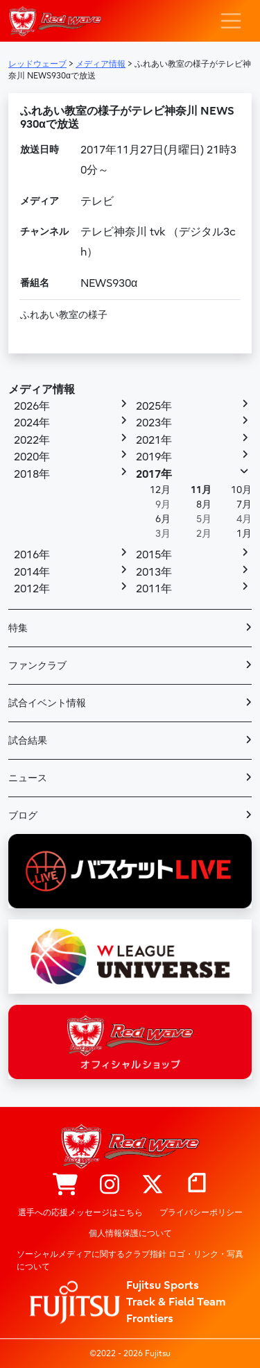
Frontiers (149, 1318)
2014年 (32, 572)
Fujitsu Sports (162, 1285)
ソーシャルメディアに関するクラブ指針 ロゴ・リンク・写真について (130, 1260)
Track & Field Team (176, 1302)
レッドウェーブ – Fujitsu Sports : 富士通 (55, 21)
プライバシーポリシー (201, 1212)
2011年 (154, 589)
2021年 (154, 440)
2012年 (32, 589)
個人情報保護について (130, 1233)
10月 (241, 490)
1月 (244, 534)
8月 (203, 504)
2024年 (32, 423)
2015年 (154, 555)
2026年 (32, 406)
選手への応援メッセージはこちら (80, 1212)
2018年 (32, 474)
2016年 (32, 555)
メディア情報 (41, 389)
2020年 (32, 457)
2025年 (154, 406)
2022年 (32, 440)
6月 (163, 519)
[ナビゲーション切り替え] (231, 21)
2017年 (154, 474)
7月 (244, 504)
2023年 (154, 423)
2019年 (154, 457)
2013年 (154, 572)
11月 (201, 490)
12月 (160, 490)
